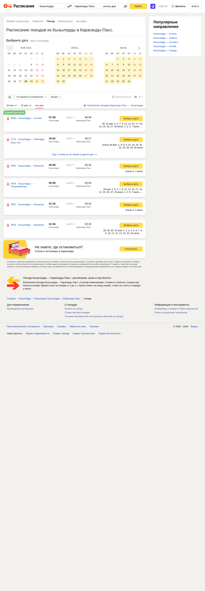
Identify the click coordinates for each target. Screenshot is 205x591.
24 (42, 75)
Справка (61, 327)
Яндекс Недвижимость (38, 334)
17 (42, 70)
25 (9, 81)
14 (26, 70)
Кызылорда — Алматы (165, 38)
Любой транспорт (17, 21)
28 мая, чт (11, 106)
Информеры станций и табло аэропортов (176, 309)
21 (26, 75)
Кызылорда (54, 121)
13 (20, 70)
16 (37, 70)
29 (31, 81)
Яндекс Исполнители (109, 334)
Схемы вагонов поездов (77, 313)
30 (37, 81)
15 (31, 70)
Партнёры (48, 327)
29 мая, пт (26, 106)
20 (20, 75)
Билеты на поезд (73, 309)
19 (14, 75)
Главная (11, 299)
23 (37, 75)
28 (26, 81)
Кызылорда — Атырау (165, 50)
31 (42, 81)
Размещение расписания (20, 309)
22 (31, 75)
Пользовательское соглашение (23, 327)
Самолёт (38, 21)
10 (42, 64)
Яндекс (194, 327)
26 (14, 81)
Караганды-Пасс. (83, 121)
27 (20, 81)
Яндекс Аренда (61, 334)
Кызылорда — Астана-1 (165, 42)
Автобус (81, 21)
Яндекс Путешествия (84, 334)
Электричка (65, 21)
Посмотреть (131, 249)
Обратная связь (78, 327)
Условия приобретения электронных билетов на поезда (94, 317)
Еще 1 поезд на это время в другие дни (74, 155)
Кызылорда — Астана (164, 33)
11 (9, 70)
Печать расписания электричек (171, 313)
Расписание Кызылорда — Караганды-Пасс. (57, 299)
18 (9, 75)
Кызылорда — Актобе (164, 46)
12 (14, 70)
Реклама (94, 327)
